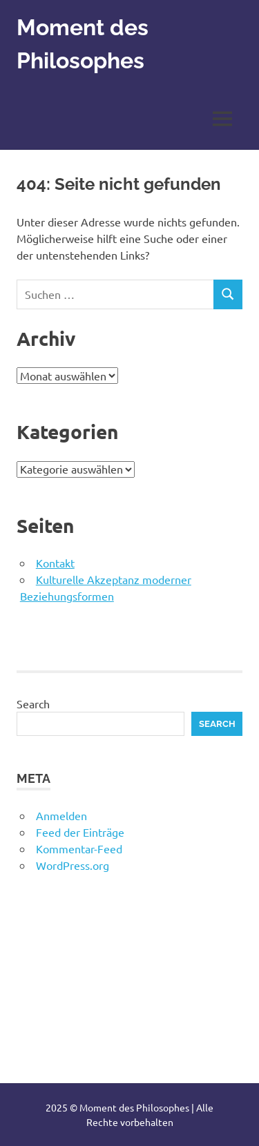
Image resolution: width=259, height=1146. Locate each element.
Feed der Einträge (80, 832)
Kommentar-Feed (79, 848)
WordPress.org (72, 865)
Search (33, 703)
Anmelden (61, 815)
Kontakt (55, 563)
